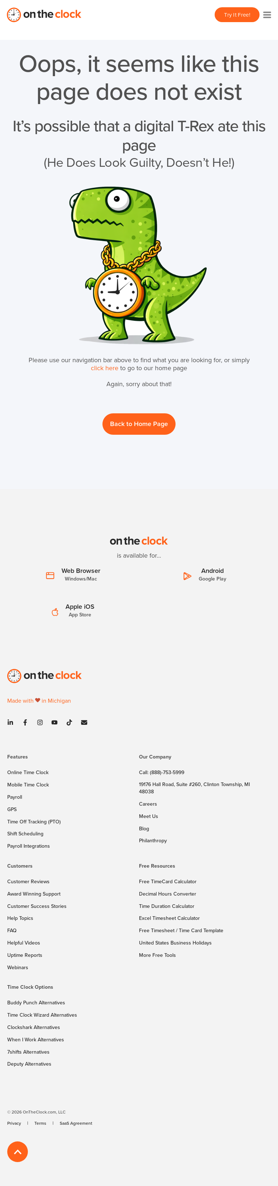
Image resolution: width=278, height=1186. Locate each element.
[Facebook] (25, 722)
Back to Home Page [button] (139, 423)
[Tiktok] (69, 722)
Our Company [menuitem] (155, 757)
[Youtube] (54, 722)
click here (104, 367)
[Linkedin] (12, 722)
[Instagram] (40, 722)
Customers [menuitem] (20, 866)
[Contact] (82, 722)
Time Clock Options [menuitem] (30, 987)
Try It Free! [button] (237, 14)
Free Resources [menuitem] (157, 866)
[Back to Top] (17, 1151)
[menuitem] (71, 760)
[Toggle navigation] (267, 15)
